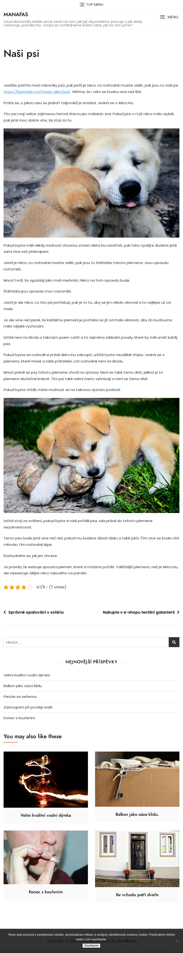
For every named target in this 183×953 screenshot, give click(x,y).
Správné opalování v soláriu (36, 614)
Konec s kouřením (19, 719)
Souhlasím (91, 945)
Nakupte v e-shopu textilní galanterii (139, 614)
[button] (169, 17)
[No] (177, 940)
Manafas (16, 14)
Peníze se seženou (20, 698)
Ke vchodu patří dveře (137, 896)
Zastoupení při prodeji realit (28, 708)
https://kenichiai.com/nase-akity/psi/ (37, 91)
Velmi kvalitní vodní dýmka (27, 676)
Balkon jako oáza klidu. (23, 687)
